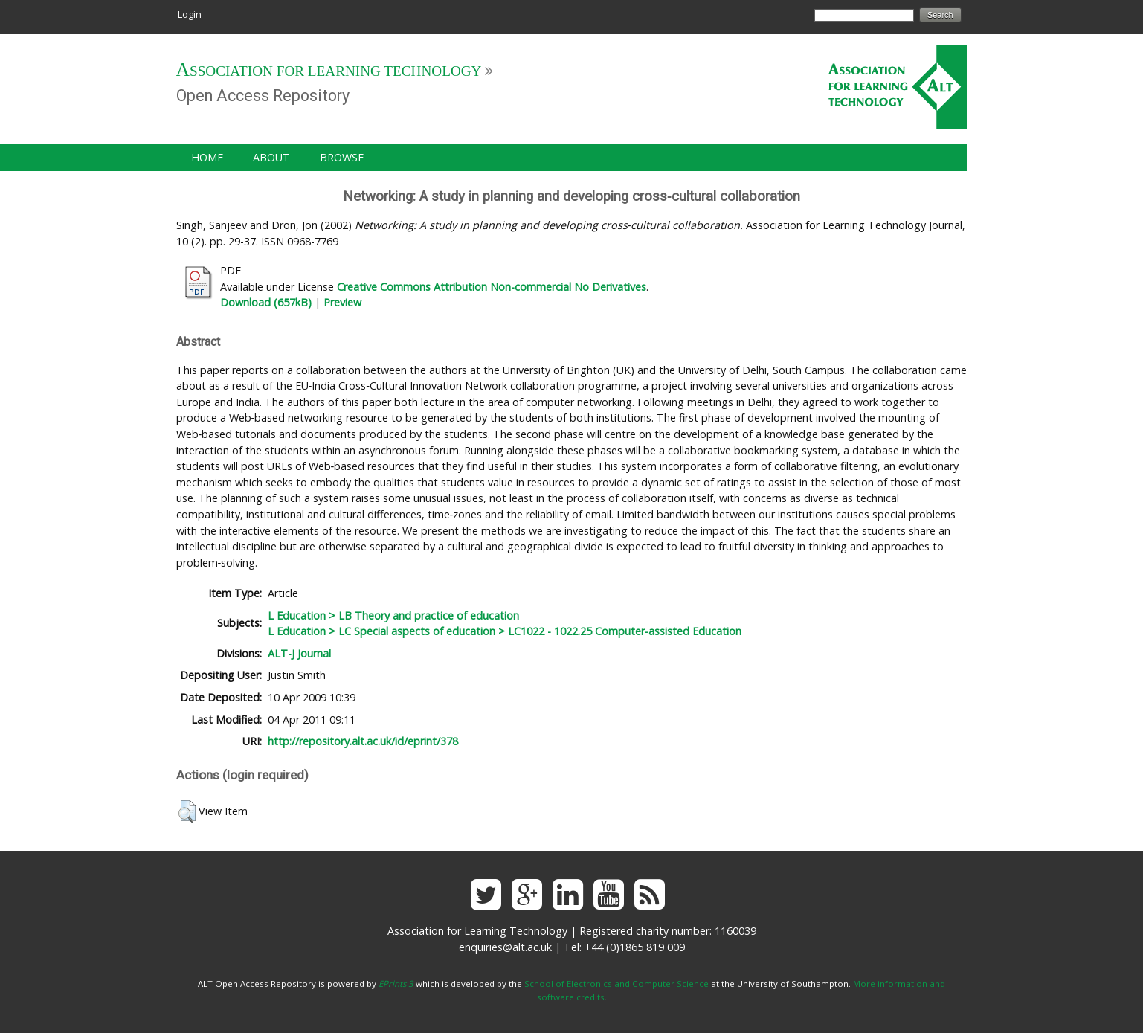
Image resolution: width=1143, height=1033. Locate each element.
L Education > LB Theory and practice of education (393, 615)
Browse (342, 157)
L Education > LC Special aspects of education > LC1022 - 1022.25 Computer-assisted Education (504, 631)
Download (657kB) (266, 302)
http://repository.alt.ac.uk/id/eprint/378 (363, 741)
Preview (342, 302)
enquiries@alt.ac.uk (505, 947)
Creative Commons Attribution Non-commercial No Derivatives (491, 287)
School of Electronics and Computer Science (616, 983)
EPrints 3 (396, 983)
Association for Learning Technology (329, 71)
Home (207, 157)
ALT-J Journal (299, 653)
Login (190, 14)
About (271, 157)
